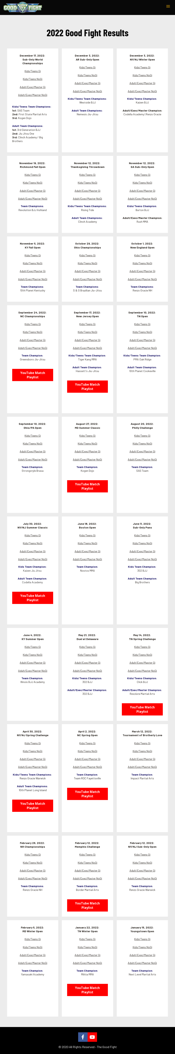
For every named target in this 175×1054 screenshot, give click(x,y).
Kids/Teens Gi (33, 71)
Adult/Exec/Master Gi (32, 87)
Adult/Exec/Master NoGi (32, 95)
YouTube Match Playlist (32, 375)
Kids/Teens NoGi (32, 79)
